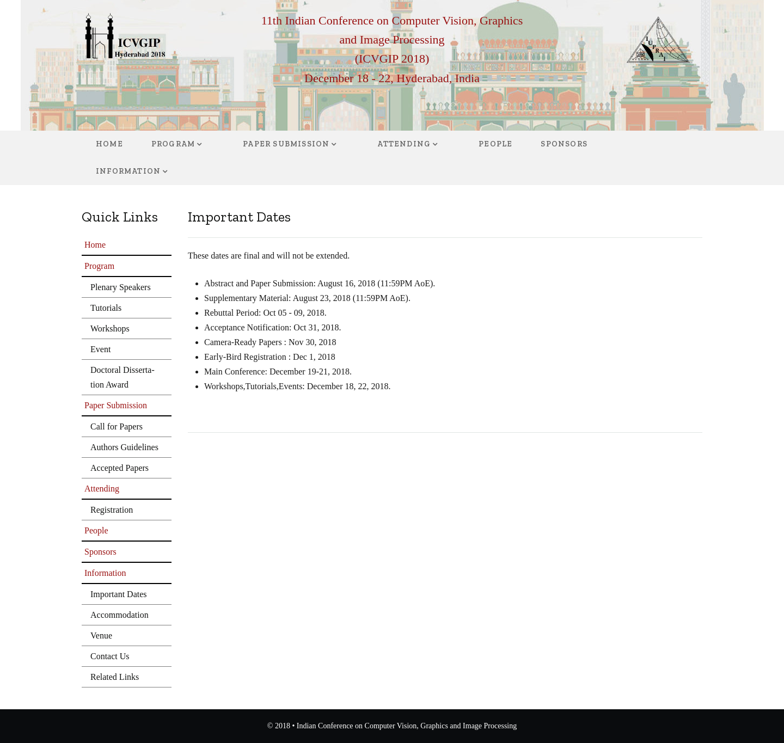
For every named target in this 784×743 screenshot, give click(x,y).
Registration (111, 509)
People (495, 144)
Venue (101, 635)
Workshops (110, 328)
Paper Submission (286, 144)
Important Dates (118, 594)
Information (128, 171)
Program (173, 144)
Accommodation (119, 614)
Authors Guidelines (124, 447)
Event (100, 349)
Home (109, 144)
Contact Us (110, 656)
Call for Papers (116, 426)
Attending (404, 144)
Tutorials (105, 307)
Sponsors (564, 144)
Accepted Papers (119, 467)
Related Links (114, 676)
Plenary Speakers (120, 287)
